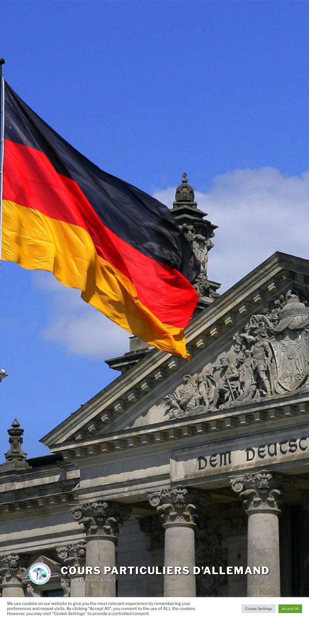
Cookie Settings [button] (258, 608)
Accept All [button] (290, 608)
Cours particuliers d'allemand (165, 570)
